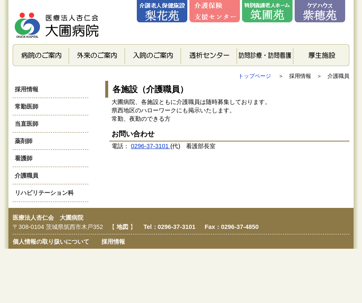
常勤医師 (26, 106)
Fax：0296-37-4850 (231, 226)
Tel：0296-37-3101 (170, 226)
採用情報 (26, 89)
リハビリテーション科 (44, 192)
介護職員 (26, 175)
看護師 (23, 158)
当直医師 (26, 123)
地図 (123, 226)
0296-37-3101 (150, 146)
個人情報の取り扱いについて (51, 241)
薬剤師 (23, 141)
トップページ (255, 76)
